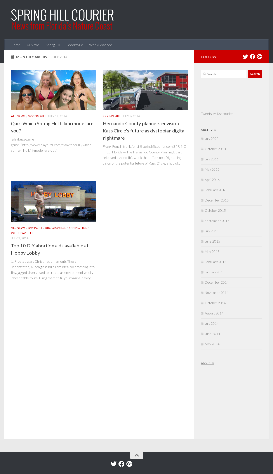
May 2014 (212, 344)
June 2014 (212, 334)
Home (15, 45)
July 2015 (212, 231)
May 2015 (212, 251)
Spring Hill (53, 45)
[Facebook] (252, 56)
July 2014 (212, 323)
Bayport (35, 227)
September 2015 (217, 221)
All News (33, 45)
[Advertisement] (214, 403)
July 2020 (212, 139)
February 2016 (215, 190)
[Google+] (259, 56)
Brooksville (74, 45)
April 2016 (212, 180)
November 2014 (216, 293)
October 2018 (215, 149)
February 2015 (215, 262)
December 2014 (217, 282)
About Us (207, 363)
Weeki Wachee (100, 45)
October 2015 (215, 210)
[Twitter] (245, 56)
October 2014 (215, 303)
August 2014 (214, 313)
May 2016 (212, 169)
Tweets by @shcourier (217, 114)
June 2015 (212, 241)
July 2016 (212, 159)
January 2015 (214, 272)
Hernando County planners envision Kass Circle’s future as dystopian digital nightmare (144, 130)
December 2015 (217, 200)
